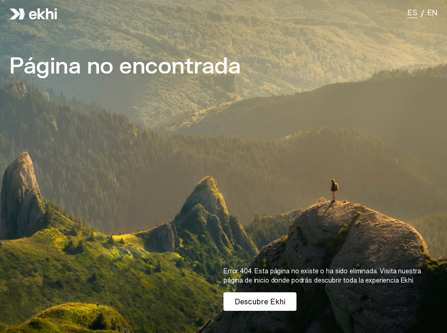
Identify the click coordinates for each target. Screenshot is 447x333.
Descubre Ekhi (260, 301)
